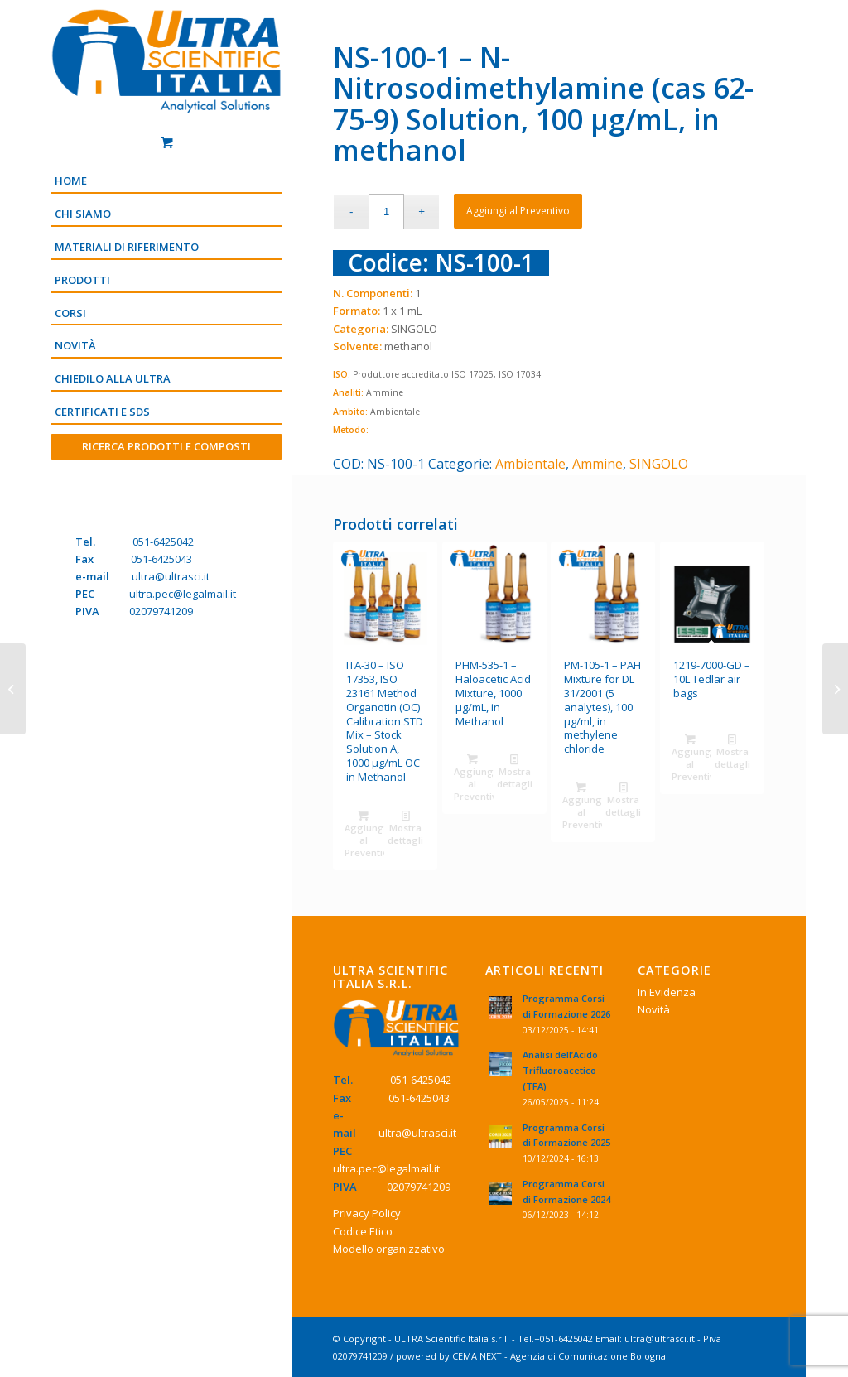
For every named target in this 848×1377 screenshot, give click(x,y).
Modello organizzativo (389, 1248)
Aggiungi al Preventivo (518, 211)
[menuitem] (166, 182)
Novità (654, 1009)
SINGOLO (658, 464)
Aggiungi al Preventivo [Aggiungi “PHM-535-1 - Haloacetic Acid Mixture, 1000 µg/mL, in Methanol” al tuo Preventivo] (474, 776)
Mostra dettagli (405, 826)
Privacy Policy (367, 1213)
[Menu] (166, 475)
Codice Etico (363, 1231)
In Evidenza (667, 992)
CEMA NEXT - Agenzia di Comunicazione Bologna (559, 1356)
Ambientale (530, 464)
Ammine (597, 464)
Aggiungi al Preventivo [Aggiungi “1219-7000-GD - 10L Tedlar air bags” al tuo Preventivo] (691, 756)
